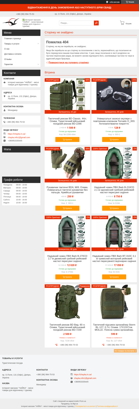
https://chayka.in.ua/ (17, 134)
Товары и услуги (11, 44)
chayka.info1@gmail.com (19, 137)
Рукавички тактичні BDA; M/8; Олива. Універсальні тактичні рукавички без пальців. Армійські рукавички (67, 190)
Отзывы (7, 59)
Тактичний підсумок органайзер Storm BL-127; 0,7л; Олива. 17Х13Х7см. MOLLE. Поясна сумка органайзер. (114, 327)
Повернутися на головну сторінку (69, 62)
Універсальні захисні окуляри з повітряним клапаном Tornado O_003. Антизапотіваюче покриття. (114, 121)
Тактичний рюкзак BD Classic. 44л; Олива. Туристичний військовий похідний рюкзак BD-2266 (67, 121)
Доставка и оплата (12, 54)
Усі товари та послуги (124, 351)
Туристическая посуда (12, 363)
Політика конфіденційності (107, 406)
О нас (7, 49)
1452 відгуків (114, 2)
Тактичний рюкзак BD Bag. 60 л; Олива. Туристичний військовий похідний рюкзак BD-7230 (67, 327)
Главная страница (12, 38)
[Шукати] (96, 23)
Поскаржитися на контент (85, 406)
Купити (69, 139)
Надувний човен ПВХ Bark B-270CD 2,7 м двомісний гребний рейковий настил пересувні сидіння (67, 258)
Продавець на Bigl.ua (69, 404)
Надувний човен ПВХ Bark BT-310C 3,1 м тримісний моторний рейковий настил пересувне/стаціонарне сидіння (114, 258)
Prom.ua (83, 401)
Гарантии (8, 64)
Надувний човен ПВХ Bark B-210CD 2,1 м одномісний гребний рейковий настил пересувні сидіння (114, 190)
